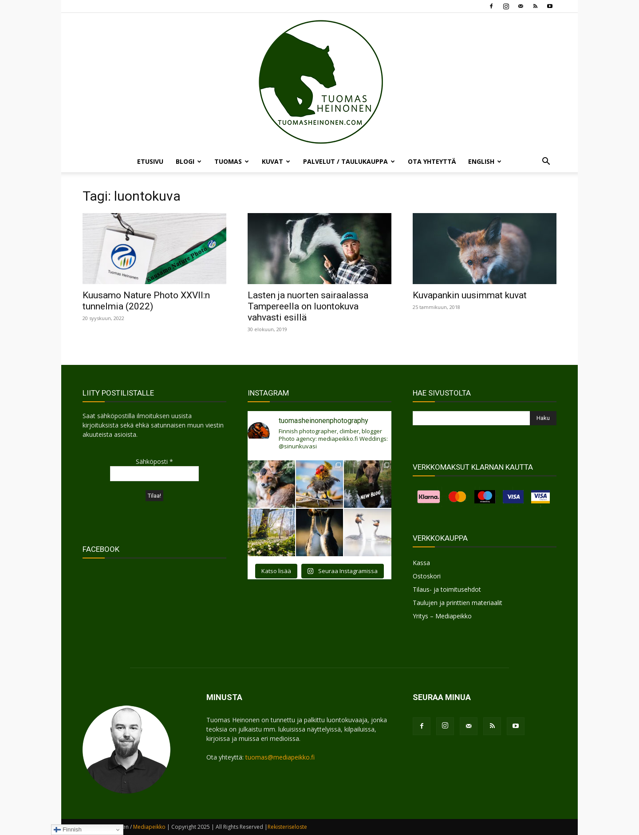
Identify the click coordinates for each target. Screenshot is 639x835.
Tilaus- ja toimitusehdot (447, 589)
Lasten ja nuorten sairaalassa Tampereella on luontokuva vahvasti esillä (308, 306)
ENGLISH (484, 161)
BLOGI (188, 161)
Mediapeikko (149, 827)
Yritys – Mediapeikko (442, 616)
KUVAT (276, 161)
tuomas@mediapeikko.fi (280, 757)
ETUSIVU (150, 161)
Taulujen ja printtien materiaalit (457, 602)
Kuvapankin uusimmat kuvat (470, 295)
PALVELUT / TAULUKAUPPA (349, 161)
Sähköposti (154, 461)
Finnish (68, 829)
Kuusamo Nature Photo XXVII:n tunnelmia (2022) (146, 301)
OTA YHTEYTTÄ (432, 161)
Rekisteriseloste (287, 827)
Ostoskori (427, 576)
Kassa (421, 562)
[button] (545, 162)
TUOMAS (231, 161)
